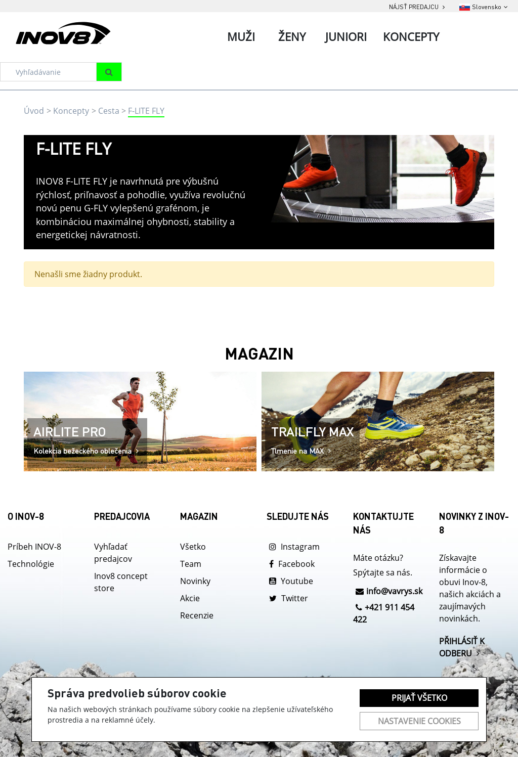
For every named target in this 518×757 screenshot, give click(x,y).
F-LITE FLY (146, 110)
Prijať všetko (419, 697)
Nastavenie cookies (419, 721)
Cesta (108, 110)
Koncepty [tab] (411, 36)
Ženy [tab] (292, 36)
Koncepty (71, 110)
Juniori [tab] (346, 36)
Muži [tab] (241, 36)
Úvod (34, 110)
